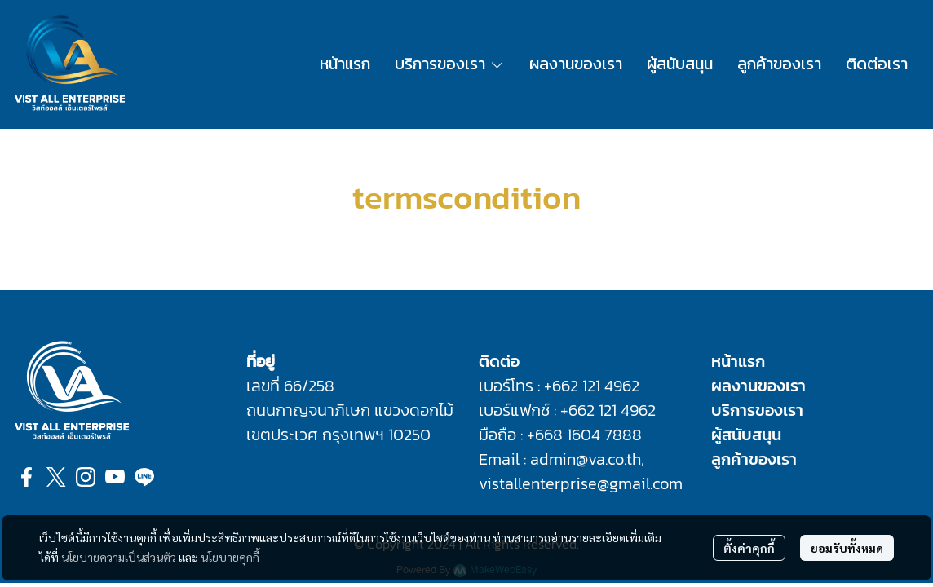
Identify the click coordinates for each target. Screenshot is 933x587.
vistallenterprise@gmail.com (581, 483)
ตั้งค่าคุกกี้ (749, 548)
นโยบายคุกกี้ (230, 556)
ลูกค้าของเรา (754, 459)
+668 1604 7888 (584, 434)
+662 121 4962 (591, 385)
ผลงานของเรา (758, 385)
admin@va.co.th (585, 459)
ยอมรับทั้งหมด (847, 548)
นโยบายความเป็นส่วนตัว (118, 556)
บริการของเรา (757, 410)
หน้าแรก (738, 361)
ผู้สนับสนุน (746, 434)
